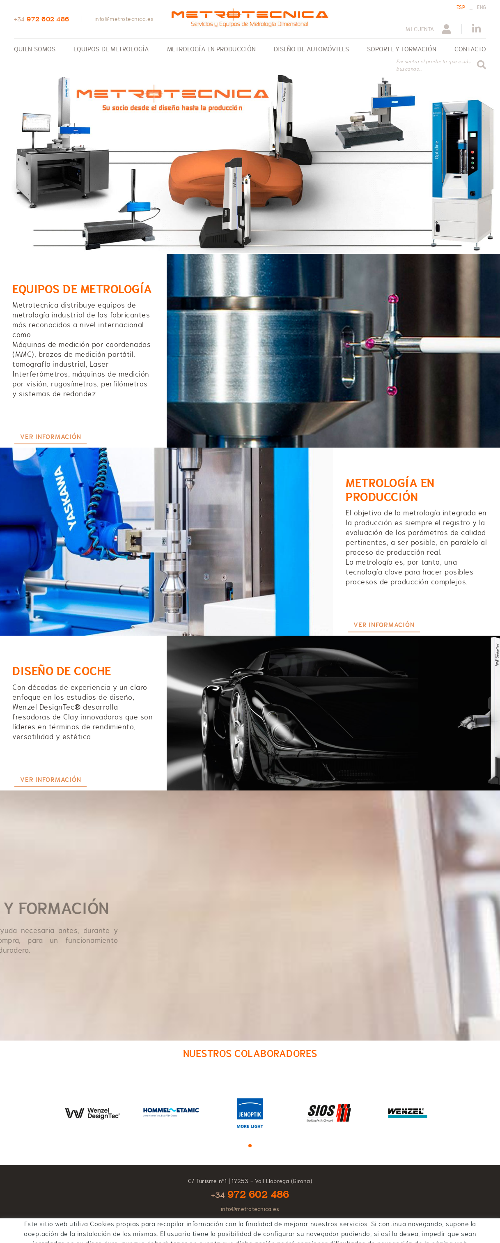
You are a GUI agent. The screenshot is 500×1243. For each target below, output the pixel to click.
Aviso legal (83, 1231)
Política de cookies (38, 1231)
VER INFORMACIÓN (50, 437)
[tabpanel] (92, 1112)
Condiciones (118, 1231)
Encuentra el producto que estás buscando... (433, 65)
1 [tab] (250, 1145)
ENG (481, 7)
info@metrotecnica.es (124, 19)
